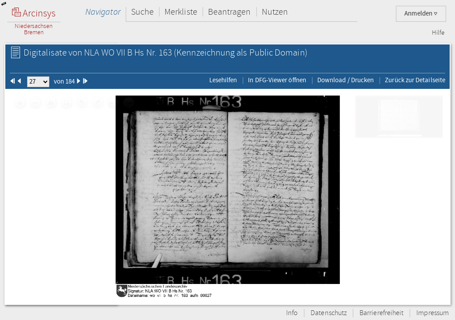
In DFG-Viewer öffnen (277, 80)
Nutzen (275, 11)
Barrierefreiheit (381, 313)
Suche (142, 11)
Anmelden (421, 13)
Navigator (102, 11)
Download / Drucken (345, 80)
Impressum (432, 313)
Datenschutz (329, 313)
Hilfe (438, 33)
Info (292, 313)
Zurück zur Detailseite (415, 80)
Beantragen (229, 11)
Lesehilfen (223, 80)
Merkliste (180, 11)
